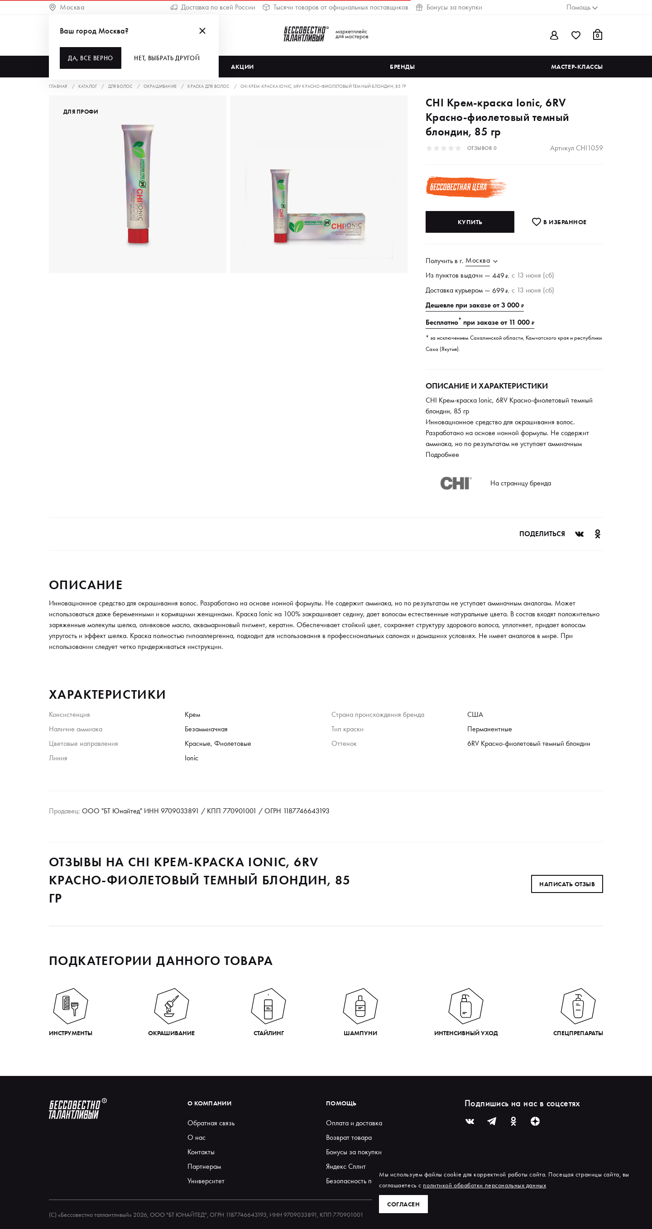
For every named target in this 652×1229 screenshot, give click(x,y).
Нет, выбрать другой (167, 58)
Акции (242, 66)
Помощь (341, 1103)
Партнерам (204, 1166)
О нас (196, 1137)
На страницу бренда (520, 483)
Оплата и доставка (354, 1123)
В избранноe (559, 221)
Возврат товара (349, 1137)
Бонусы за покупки (449, 7)
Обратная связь (211, 1123)
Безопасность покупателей (366, 1181)
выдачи (471, 275)
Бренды (402, 66)
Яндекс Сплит (346, 1166)
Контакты (201, 1152)
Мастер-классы (577, 66)
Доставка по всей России (212, 7)
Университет (206, 1181)
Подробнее (442, 454)
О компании (209, 1103)
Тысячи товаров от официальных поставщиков (335, 7)
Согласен (403, 1204)
